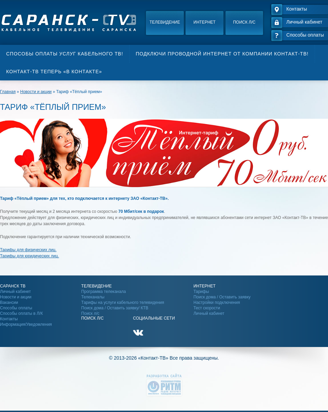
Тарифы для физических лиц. (28, 249)
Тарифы (201, 291)
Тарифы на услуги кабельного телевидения (122, 302)
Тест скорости (206, 308)
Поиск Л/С (92, 318)
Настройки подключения (216, 302)
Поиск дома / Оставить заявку (221, 297)
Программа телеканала (103, 291)
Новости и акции (15, 297)
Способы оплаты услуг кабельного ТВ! (64, 53)
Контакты (9, 319)
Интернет (204, 22)
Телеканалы (93, 297)
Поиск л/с (244, 22)
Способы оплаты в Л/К (21, 313)
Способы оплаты (16, 308)
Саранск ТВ (13, 286)
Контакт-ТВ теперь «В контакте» (54, 71)
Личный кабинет (15, 291)
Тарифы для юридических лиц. (29, 256)
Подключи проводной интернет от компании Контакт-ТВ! (222, 53)
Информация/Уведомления (26, 324)
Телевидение (165, 22)
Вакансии (9, 302)
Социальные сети (154, 318)
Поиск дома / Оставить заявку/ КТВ (114, 308)
